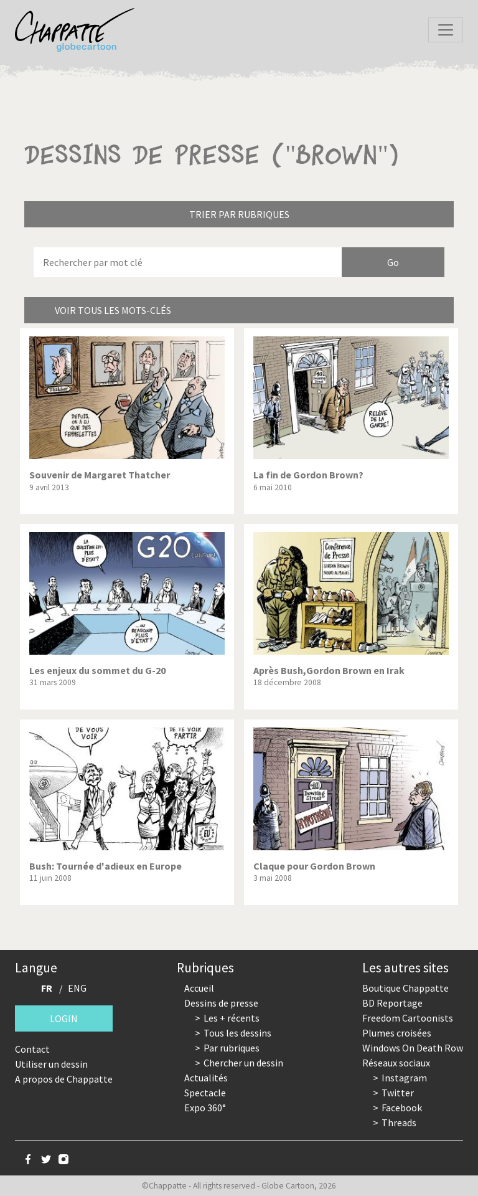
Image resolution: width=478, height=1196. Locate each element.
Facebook (402, 1107)
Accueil (199, 988)
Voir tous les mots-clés (113, 310)
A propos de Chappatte (64, 1079)
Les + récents (232, 1018)
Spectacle (205, 1092)
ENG (77, 988)
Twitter (398, 1092)
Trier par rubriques (239, 214)
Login (64, 1018)
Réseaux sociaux (396, 1062)
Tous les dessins (237, 1033)
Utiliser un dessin (51, 1064)
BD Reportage (392, 1003)
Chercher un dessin (243, 1062)
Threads (399, 1122)
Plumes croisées (396, 1033)
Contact (32, 1049)
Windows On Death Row (412, 1048)
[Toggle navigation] (445, 29)
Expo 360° (205, 1107)
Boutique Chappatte (405, 988)
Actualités (206, 1077)
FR (46, 988)
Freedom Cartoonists (407, 1018)
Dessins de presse (221, 1003)
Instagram (404, 1077)
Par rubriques (232, 1048)
